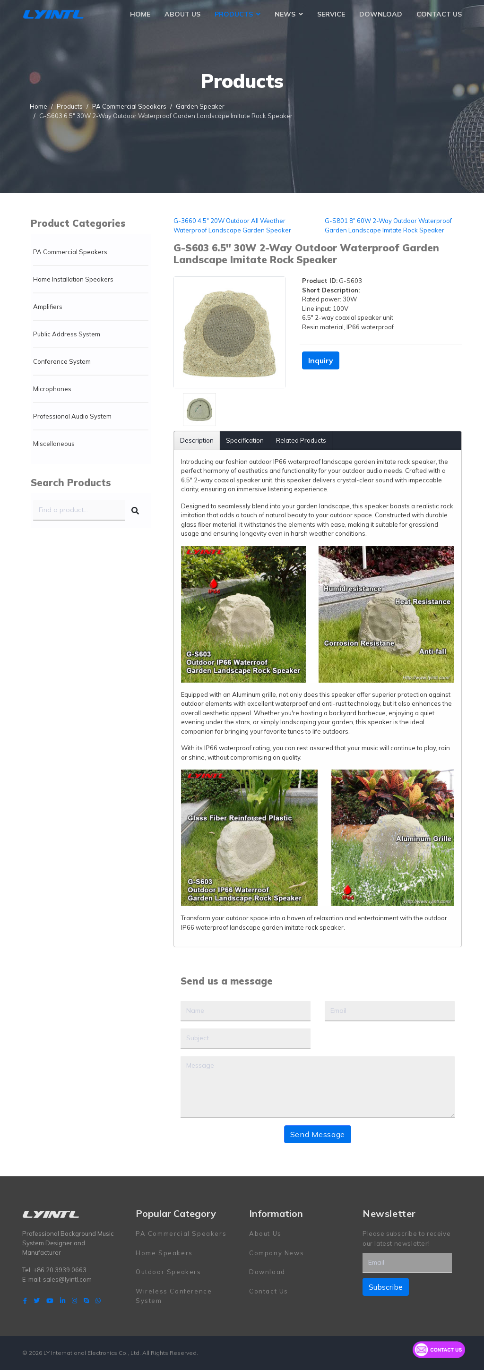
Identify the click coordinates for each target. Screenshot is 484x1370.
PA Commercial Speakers (70, 252)
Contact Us (439, 14)
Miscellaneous (54, 443)
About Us (182, 14)
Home (140, 14)
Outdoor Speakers (168, 1272)
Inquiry (320, 360)
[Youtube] (49, 1300)
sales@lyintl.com (67, 1279)
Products (234, 14)
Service (331, 14)
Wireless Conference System (174, 1295)
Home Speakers (164, 1253)
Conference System (62, 361)
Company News (276, 1253)
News (285, 14)
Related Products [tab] (301, 440)
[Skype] (86, 1300)
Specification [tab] (245, 440)
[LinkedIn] (62, 1300)
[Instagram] (74, 1300)
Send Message (317, 1134)
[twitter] (37, 1300)
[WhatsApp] (98, 1300)
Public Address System (66, 334)
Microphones (52, 389)
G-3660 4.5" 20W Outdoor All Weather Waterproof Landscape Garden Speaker (232, 225)
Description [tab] (197, 440)
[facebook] (25, 1300)
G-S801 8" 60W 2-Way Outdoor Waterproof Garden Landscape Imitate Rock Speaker (388, 225)
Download (380, 14)
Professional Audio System (72, 416)
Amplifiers (47, 306)
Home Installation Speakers (73, 279)
